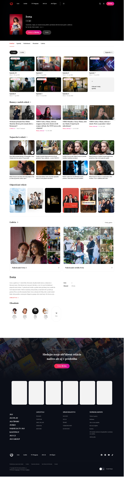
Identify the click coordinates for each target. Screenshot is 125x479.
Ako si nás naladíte (94, 422)
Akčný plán (93, 437)
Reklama (92, 419)
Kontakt (56, 466)
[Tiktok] (112, 457)
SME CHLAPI (40, 422)
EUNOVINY (66, 428)
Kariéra (91, 428)
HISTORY (39, 428)
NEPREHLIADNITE (96, 412)
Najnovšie (108, 52)
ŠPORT (65, 422)
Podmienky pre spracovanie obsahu (16, 466)
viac (42, 27)
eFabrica (27, 472)
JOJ (11, 415)
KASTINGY (15, 434)
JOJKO (13, 426)
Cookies (27, 466)
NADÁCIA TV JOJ (18, 430)
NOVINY (65, 416)
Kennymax (17, 472)
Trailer (47, 32)
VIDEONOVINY (67, 425)
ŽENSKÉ (38, 416)
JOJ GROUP (15, 441)
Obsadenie (35, 43)
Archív (25, 3)
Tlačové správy (93, 416)
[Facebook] (101, 457)
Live (18, 3)
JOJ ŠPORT (15, 422)
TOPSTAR (39, 419)
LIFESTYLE (40, 412)
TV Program (34, 3)
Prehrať (61, 366)
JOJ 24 (45, 3)
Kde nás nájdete (94, 425)
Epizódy (19, 43)
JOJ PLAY (14, 418)
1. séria (22, 52)
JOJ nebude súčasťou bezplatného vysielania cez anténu (101, 433)
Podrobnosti (27, 43)
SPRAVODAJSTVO (69, 412)
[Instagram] (105, 457)
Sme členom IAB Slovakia (47, 466)
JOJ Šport (54, 3)
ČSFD (28, 21)
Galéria (43, 43)
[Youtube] (109, 457)
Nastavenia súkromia (35, 466)
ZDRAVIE (39, 425)
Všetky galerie (108, 222)
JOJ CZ (13, 437)
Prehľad (12, 43)
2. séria (14, 52)
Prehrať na (33, 32)
